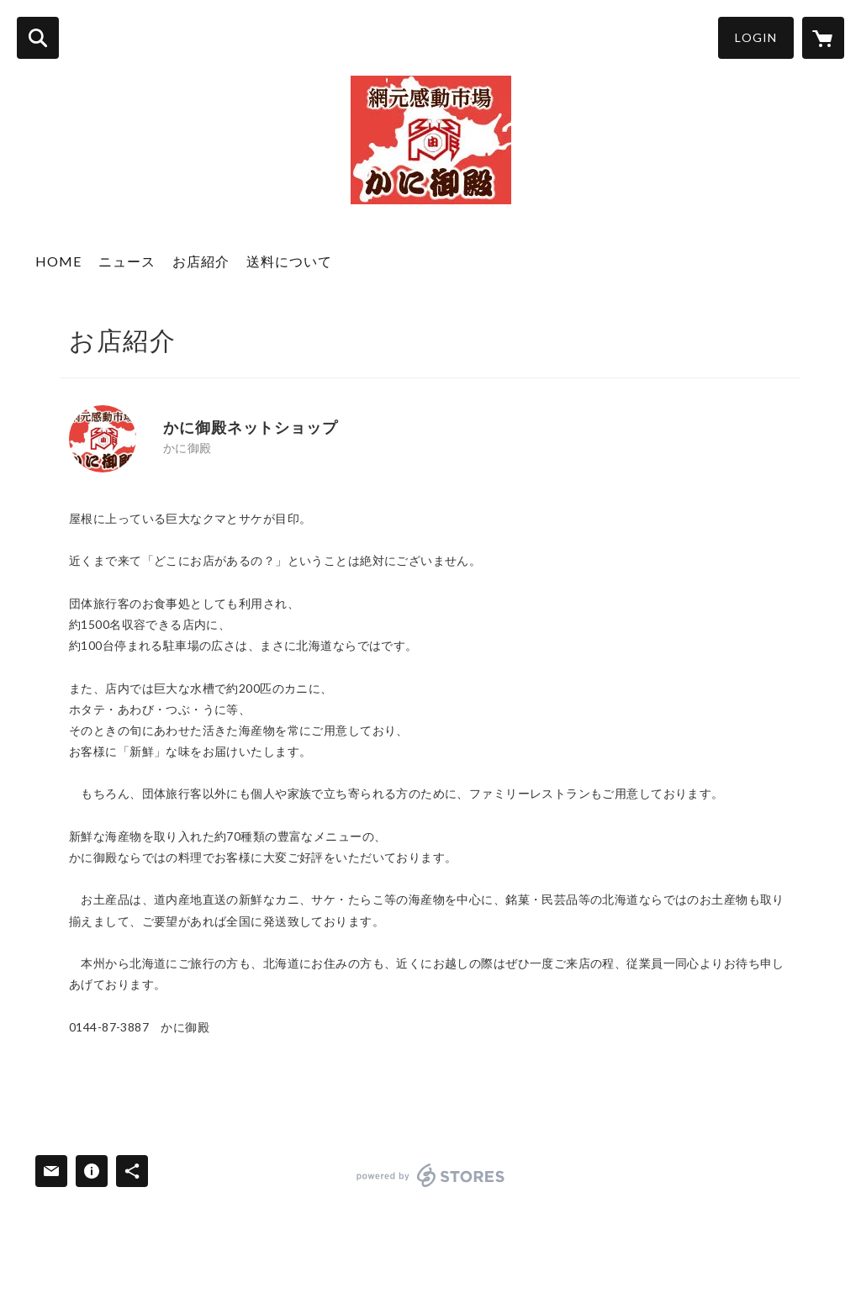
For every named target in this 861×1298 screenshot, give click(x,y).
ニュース (127, 261)
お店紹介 (201, 261)
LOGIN (756, 37)
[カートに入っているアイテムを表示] (823, 38)
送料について (289, 261)
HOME (58, 261)
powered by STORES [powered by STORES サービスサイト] (431, 1175)
